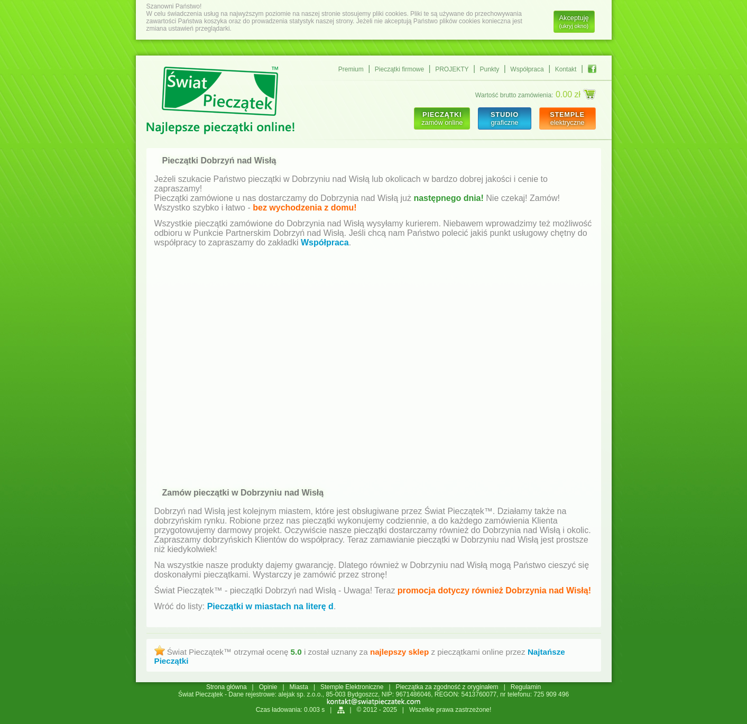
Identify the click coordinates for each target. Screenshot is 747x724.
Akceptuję (574, 21)
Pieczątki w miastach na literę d (270, 606)
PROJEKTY (451, 69)
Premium (351, 69)
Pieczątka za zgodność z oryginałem (447, 687)
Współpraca (526, 69)
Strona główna (226, 687)
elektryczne (567, 118)
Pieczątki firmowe (399, 69)
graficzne (504, 118)
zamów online (442, 118)
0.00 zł (576, 94)
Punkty (490, 69)
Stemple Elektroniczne (351, 687)
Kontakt (566, 69)
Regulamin (526, 687)
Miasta (299, 687)
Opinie (268, 687)
